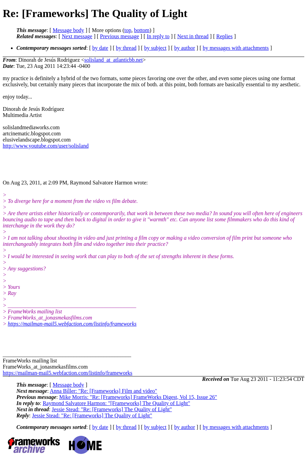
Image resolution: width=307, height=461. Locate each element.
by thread (126, 48)
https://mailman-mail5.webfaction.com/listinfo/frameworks (72, 324)
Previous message (119, 36)
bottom (141, 30)
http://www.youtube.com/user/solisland (45, 146)
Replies (224, 36)
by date (100, 48)
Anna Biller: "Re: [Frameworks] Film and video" (103, 391)
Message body (68, 30)
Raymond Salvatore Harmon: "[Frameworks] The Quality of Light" (116, 403)
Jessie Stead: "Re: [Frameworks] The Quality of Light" (112, 409)
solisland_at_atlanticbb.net (113, 60)
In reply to (158, 36)
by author (184, 48)
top (127, 30)
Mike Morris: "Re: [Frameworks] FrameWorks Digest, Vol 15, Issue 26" (138, 397)
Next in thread (193, 36)
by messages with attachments (236, 48)
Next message (77, 36)
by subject (155, 48)
